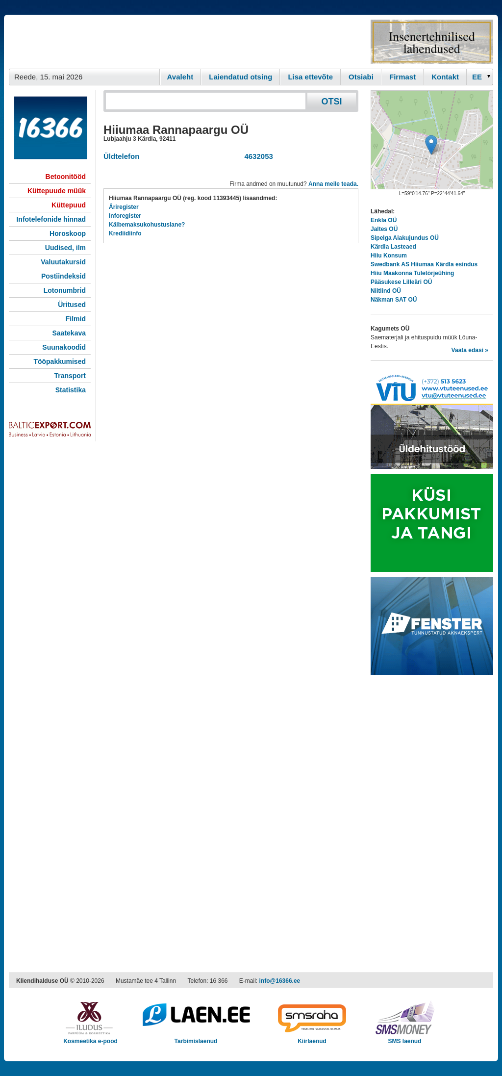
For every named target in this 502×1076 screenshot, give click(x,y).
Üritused (72, 304)
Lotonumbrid (65, 290)
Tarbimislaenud (195, 1038)
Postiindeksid (63, 276)
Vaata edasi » (470, 350)
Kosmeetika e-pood (90, 1038)
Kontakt (445, 77)
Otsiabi (361, 77)
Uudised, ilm (65, 248)
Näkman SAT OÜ (394, 299)
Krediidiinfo (125, 233)
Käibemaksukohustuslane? (147, 224)
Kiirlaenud (312, 1038)
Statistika (70, 390)
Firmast (402, 77)
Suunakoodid (64, 347)
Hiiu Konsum (389, 255)
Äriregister (124, 207)
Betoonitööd (66, 176)
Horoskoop (68, 233)
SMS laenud (405, 1038)
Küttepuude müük (56, 191)
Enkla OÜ (384, 220)
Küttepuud (68, 205)
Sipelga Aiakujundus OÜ (405, 237)
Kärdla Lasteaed (393, 246)
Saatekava (69, 333)
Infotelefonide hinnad (51, 219)
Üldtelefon (121, 156)
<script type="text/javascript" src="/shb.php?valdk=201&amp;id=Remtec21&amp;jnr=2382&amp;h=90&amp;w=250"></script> (432, 42)
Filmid (76, 319)
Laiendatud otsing (240, 77)
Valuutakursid (63, 262)
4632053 (256, 156)
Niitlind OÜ (386, 290)
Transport (70, 376)
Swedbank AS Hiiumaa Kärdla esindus (424, 264)
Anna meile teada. (333, 183)
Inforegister (125, 215)
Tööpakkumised (59, 361)
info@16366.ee (280, 980)
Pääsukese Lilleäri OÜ (401, 282)
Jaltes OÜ (384, 229)
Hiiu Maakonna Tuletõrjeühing (412, 273)
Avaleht (180, 77)
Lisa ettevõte (310, 77)
